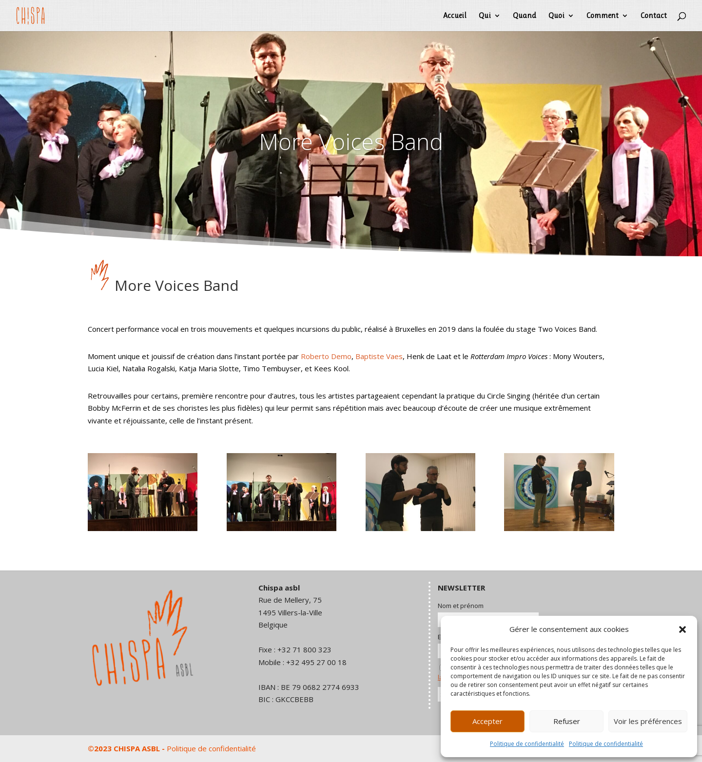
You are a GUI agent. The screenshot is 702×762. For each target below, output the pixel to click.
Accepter (487, 721)
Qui (485, 16)
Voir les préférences (648, 721)
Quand (524, 16)
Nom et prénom (461, 605)
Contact (654, 16)
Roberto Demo (326, 356)
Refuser (566, 721)
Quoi (556, 16)
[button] (682, 629)
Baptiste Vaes (379, 356)
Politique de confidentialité (527, 744)
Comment (602, 16)
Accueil (455, 16)
